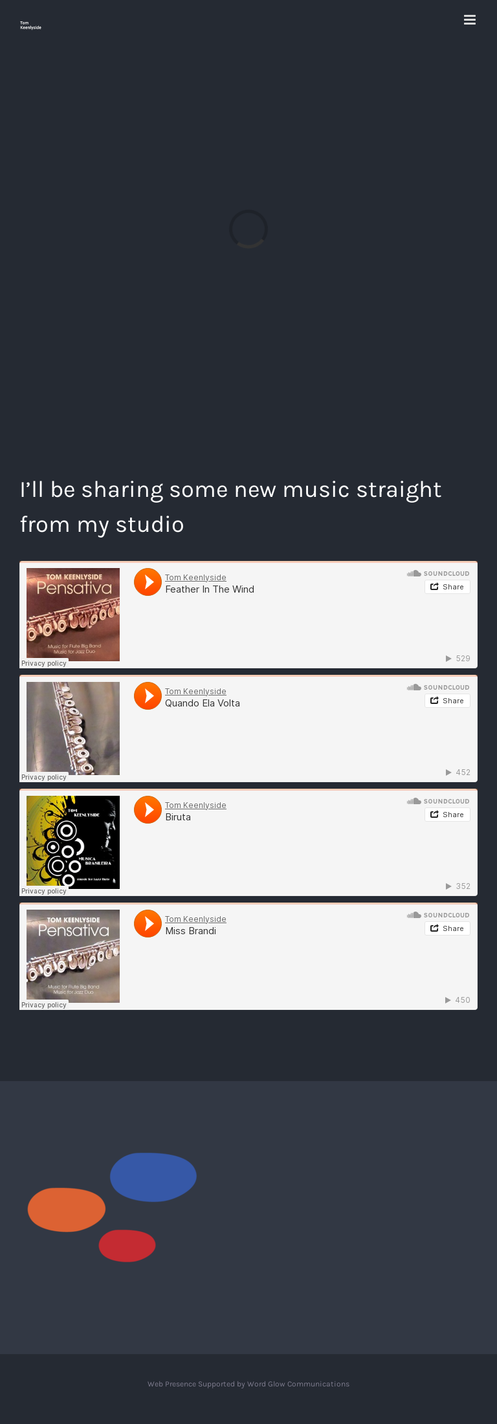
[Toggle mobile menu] (471, 20)
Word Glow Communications (298, 1383)
